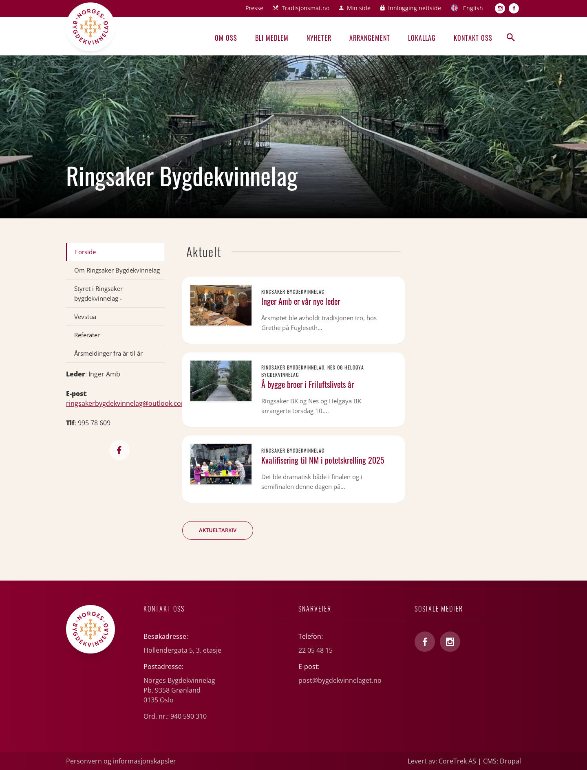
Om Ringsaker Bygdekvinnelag (117, 270)
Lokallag (422, 38)
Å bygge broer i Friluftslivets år (307, 384)
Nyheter (319, 38)
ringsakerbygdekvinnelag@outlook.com (126, 403)
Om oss (226, 38)
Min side (359, 8)
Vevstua (85, 316)
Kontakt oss (473, 38)
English (473, 8)
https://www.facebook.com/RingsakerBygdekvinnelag (119, 450)
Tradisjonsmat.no (305, 8)
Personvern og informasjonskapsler (121, 761)
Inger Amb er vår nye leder (300, 301)
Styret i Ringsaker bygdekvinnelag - (98, 293)
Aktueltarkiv (217, 530)
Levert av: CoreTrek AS (442, 761)
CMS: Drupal (502, 761)
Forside (85, 252)
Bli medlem (272, 38)
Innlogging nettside (414, 8)
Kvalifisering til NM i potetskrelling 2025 (322, 460)
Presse (254, 8)
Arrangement (369, 38)
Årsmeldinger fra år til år (108, 353)
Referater (87, 335)
